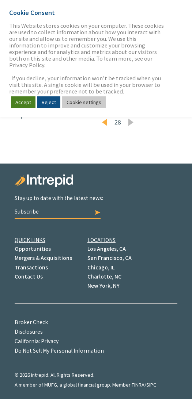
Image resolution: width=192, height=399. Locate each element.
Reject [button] (49, 102)
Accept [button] (23, 102)
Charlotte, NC (104, 276)
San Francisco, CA (109, 257)
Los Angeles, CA (106, 248)
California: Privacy (37, 341)
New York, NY (103, 285)
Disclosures (29, 331)
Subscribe (58, 211)
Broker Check (31, 322)
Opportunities (33, 248)
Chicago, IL (100, 267)
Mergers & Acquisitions (43, 257)
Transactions (31, 267)
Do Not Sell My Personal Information (59, 350)
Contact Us (29, 276)
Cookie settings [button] (84, 102)
